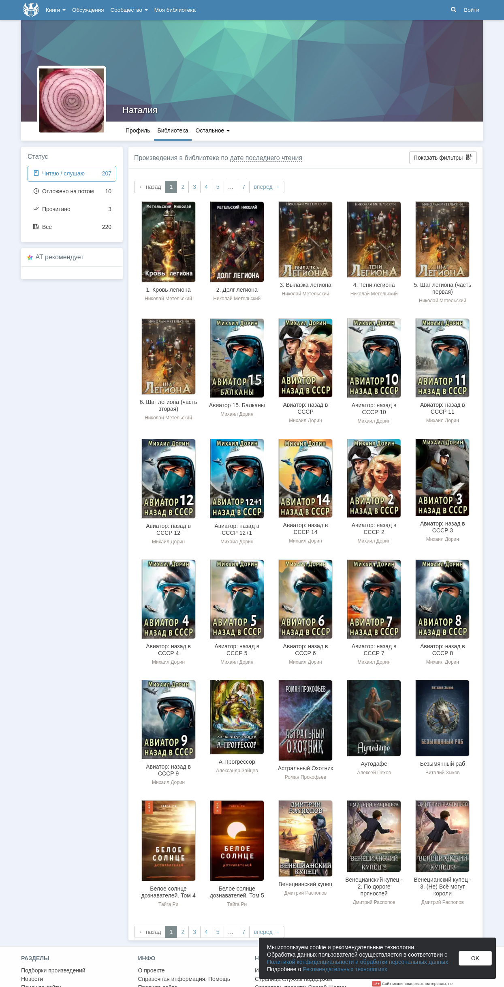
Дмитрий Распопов (305, 893)
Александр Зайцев (237, 770)
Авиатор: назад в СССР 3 (442, 527)
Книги (56, 10)
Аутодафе (374, 764)
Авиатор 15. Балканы (237, 405)
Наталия (140, 110)
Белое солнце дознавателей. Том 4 (168, 892)
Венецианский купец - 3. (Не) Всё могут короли (442, 886)
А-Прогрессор (237, 761)
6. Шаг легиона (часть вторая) (168, 405)
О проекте (151, 970)
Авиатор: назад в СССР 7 (374, 649)
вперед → (267, 187)
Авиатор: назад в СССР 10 (374, 408)
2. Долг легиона (237, 289)
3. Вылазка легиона (305, 285)
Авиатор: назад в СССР (305, 408)
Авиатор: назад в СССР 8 (442, 649)
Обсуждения (88, 10)
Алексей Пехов (374, 773)
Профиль (138, 130)
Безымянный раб (442, 764)
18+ (376, 983)
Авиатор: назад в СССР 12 (168, 529)
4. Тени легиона (374, 285)
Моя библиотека (175, 10)
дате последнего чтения (266, 157)
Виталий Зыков (442, 773)
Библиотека (172, 130)
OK (475, 958)
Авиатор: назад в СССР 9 (168, 770)
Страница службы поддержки (293, 979)
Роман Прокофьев (305, 777)
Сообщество (129, 10)
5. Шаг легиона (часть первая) (442, 288)
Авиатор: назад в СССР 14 (305, 528)
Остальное (213, 130)
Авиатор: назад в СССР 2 (374, 528)
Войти (471, 10)
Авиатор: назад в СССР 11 (442, 408)
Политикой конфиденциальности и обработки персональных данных (357, 962)
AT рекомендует (60, 257)
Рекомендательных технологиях (345, 969)
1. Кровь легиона (168, 289)
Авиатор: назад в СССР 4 (168, 649)
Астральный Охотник (305, 768)
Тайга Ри (168, 904)
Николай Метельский (168, 298)
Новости (32, 979)
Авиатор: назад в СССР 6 (305, 649)
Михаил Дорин (236, 414)
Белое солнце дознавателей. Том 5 (237, 892)
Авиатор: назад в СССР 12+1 (236, 529)
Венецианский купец (305, 884)
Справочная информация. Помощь (184, 979)
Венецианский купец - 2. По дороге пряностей (374, 886)
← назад (150, 187)
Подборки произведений (53, 970)
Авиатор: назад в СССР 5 (236, 649)
